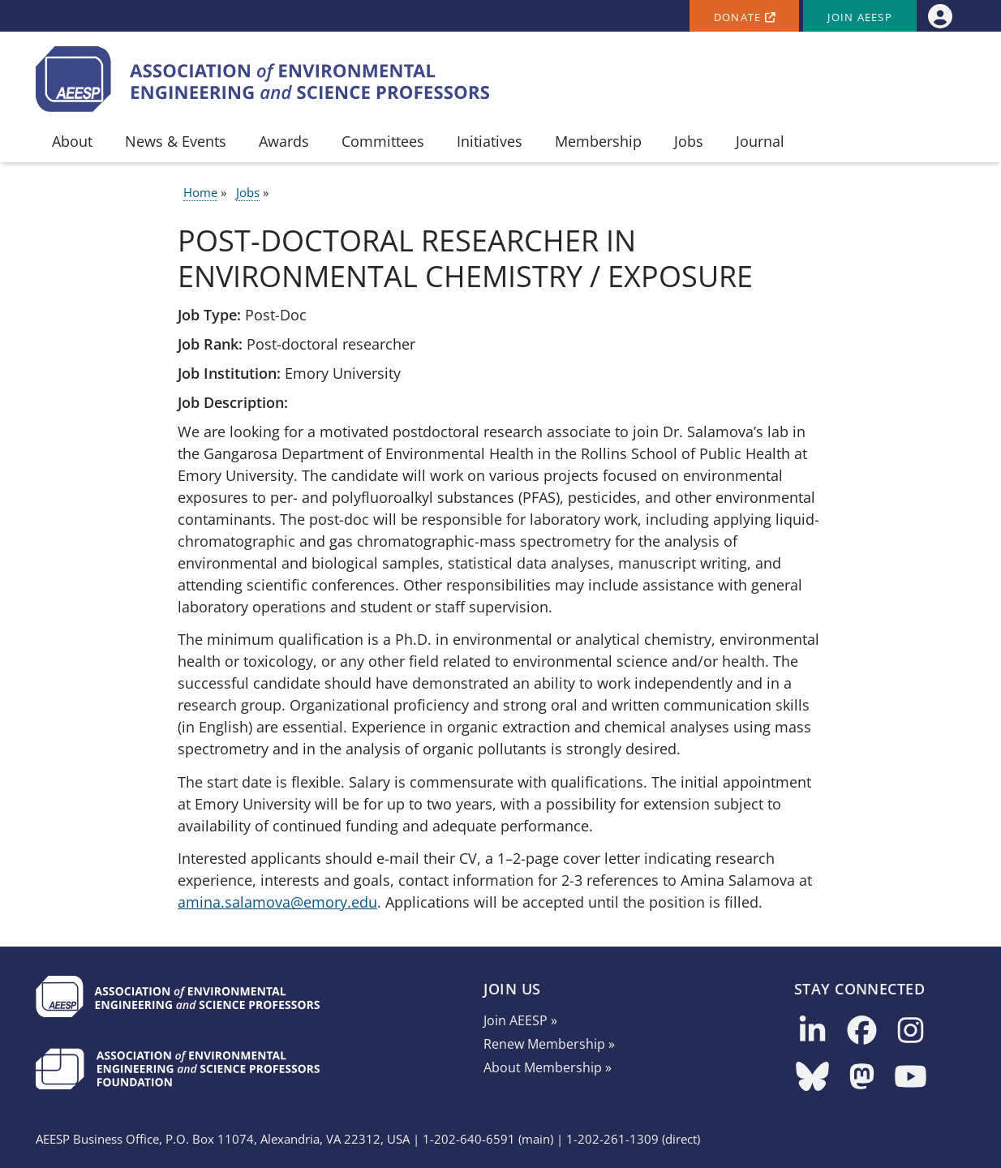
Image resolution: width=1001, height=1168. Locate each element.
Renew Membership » (549, 1044)
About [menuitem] (72, 141)
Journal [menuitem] (760, 141)
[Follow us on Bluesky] (812, 1077)
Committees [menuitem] (383, 141)
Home (200, 192)
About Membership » (547, 1067)
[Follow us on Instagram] (910, 1031)
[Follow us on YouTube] (910, 1077)
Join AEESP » (520, 1020)
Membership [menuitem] (598, 141)
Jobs (248, 192)
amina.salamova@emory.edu (277, 902)
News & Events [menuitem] (175, 141)
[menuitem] (940, 16)
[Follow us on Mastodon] (862, 1077)
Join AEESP (859, 17)
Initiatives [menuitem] (489, 141)
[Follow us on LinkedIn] (812, 1031)
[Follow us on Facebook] (862, 1031)
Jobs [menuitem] (688, 141)
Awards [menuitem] (284, 141)
